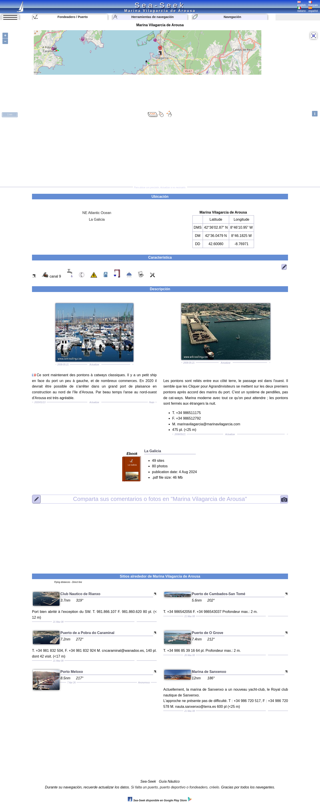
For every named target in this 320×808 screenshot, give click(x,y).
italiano (301, 9)
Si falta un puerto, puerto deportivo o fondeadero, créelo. (175, 787)
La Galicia (97, 219)
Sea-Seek (159, 5)
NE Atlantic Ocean (96, 213)
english (301, 4)
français (313, 4)
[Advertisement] (160, 152)
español (313, 9)
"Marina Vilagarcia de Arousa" (160, 499)
